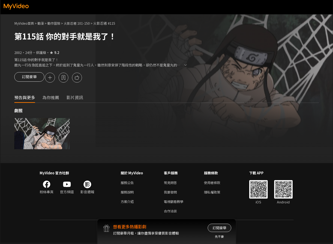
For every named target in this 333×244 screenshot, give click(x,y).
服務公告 (128, 183)
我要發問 (171, 192)
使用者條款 (214, 183)
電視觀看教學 (174, 202)
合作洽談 (171, 212)
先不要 (219, 236)
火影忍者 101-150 (79, 23)
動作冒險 (56, 23)
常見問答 (171, 183)
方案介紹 (128, 202)
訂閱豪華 (29, 78)
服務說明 (128, 192)
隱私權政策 (214, 192)
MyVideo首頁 (24, 23)
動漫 (42, 23)
